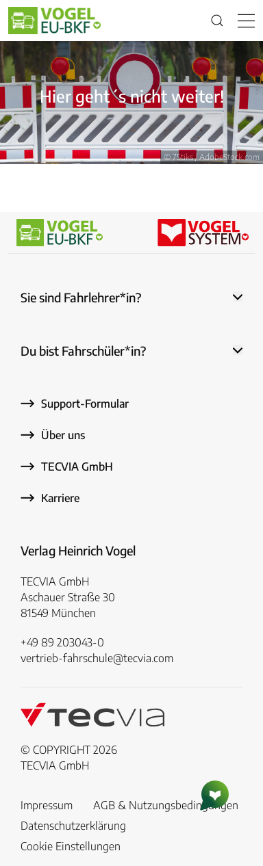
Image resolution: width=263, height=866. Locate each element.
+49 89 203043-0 (62, 642)
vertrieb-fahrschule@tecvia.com (97, 658)
